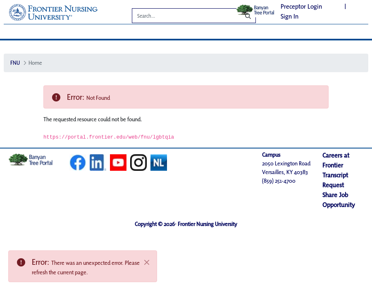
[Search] (180, 17)
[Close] (146, 262)
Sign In (289, 16)
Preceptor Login (301, 6)
